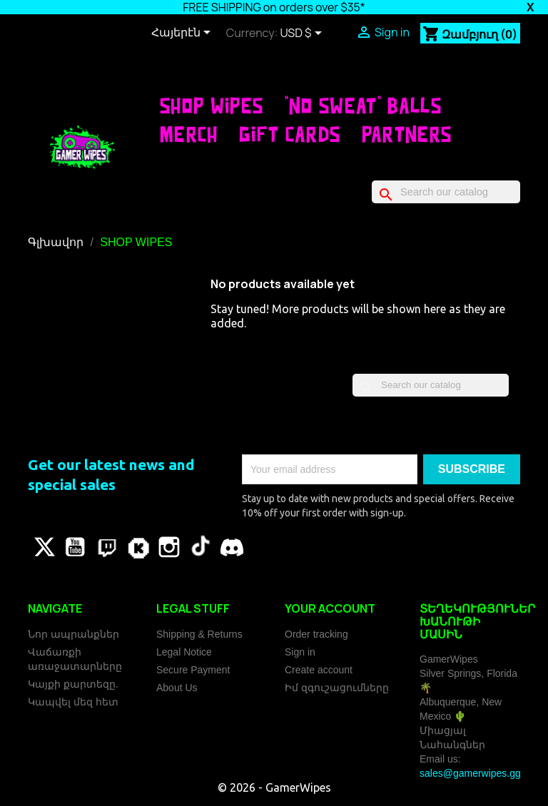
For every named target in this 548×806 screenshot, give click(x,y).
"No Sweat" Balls (363, 105)
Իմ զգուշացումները (337, 687)
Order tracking (316, 634)
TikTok (200, 547)
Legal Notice (184, 652)
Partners (407, 134)
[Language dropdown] (183, 33)
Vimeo (137, 547)
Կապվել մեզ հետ (73, 702)
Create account (318, 669)
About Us (177, 687)
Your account (330, 608)
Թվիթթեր (43, 547)
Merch (189, 134)
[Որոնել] (446, 191)
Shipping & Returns (199, 634)
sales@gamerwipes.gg (470, 773)
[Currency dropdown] (303, 34)
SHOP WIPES (211, 105)
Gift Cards (289, 134)
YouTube (75, 547)
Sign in (300, 652)
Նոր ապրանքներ (73, 634)
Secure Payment (193, 669)
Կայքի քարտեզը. (73, 684)
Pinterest (106, 547)
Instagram (169, 547)
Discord (232, 547)
